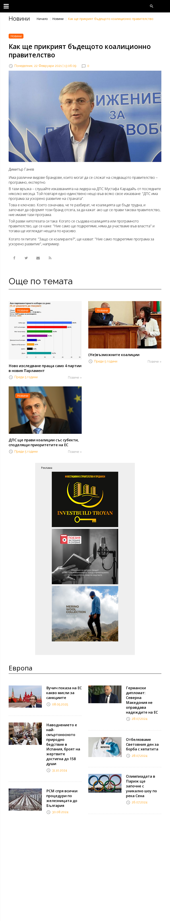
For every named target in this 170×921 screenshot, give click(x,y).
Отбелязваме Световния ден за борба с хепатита (142, 737)
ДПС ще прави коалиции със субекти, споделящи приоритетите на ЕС (42, 441)
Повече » (75, 377)
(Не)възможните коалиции (112, 354)
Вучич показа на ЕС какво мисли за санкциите (63, 691)
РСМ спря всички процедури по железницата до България (61, 794)
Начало (42, 19)
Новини (58, 19)
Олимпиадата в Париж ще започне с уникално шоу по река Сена (143, 775)
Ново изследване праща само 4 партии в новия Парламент (45, 368)
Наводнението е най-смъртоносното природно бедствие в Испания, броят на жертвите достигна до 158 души (62, 741)
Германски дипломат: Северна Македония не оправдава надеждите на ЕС (143, 696)
